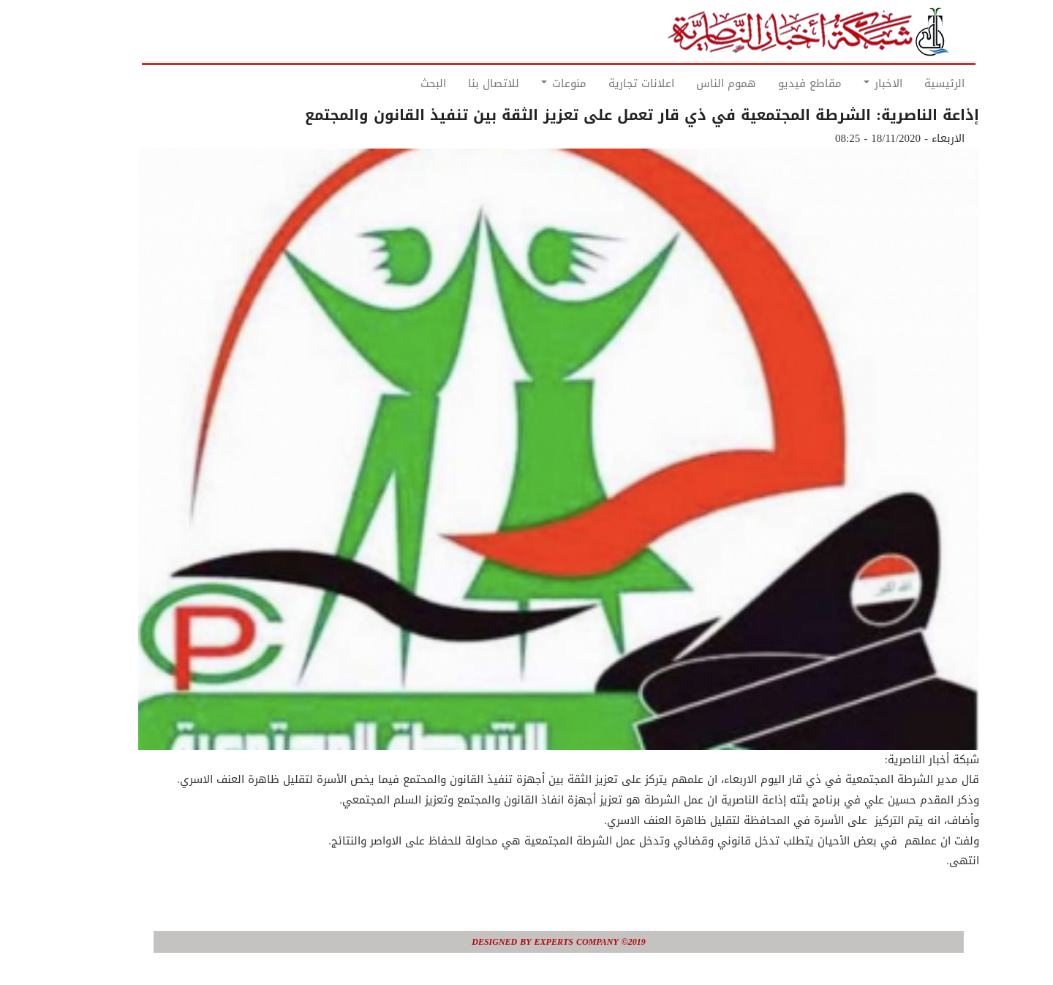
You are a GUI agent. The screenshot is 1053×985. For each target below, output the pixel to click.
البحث (401, 83)
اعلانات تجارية (609, 83)
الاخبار (850, 83)
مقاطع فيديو (777, 83)
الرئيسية (912, 83)
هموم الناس (694, 83)
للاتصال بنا (461, 83)
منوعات (531, 83)
